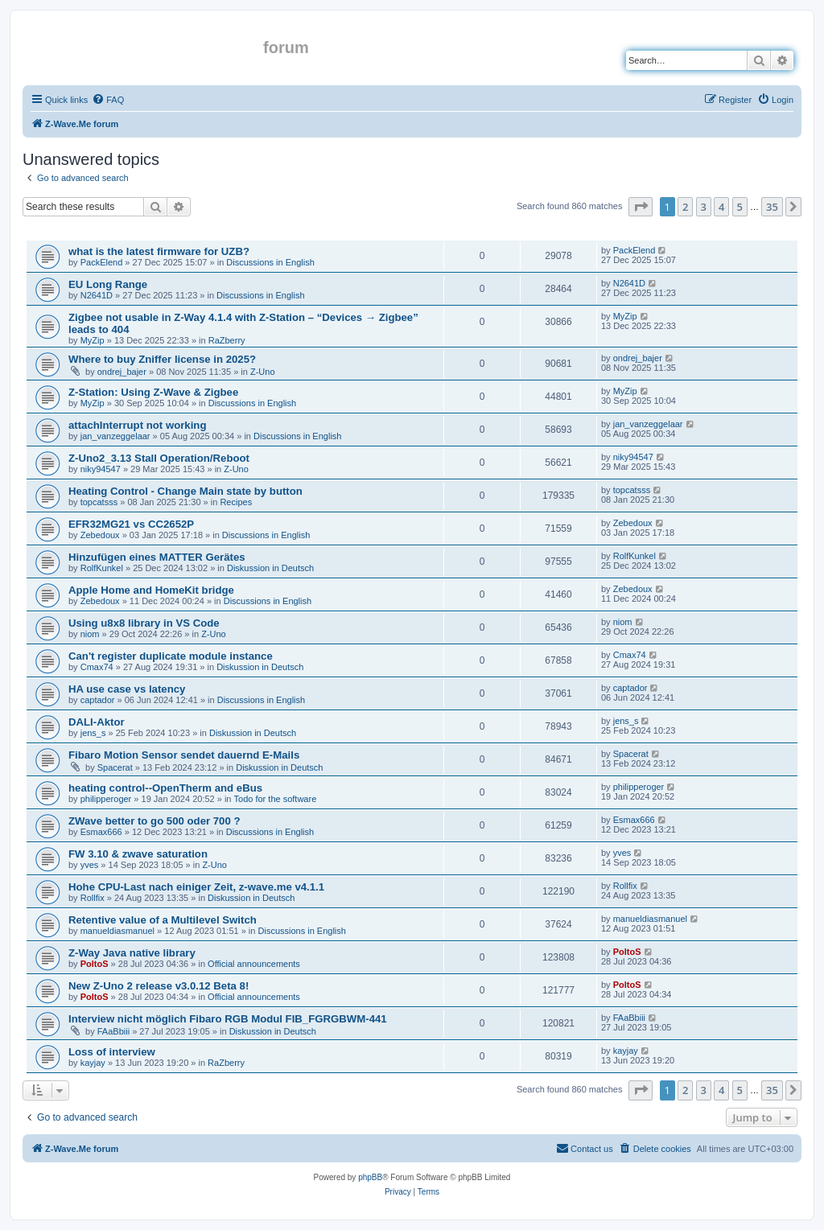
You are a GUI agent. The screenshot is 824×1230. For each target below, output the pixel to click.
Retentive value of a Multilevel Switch (162, 920)
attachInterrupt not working (137, 425)
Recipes (236, 502)
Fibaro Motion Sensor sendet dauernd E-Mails (183, 755)
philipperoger (106, 799)
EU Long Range (107, 284)
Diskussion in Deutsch (270, 568)
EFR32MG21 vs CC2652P (131, 524)
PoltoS (94, 964)
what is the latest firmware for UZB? (158, 251)
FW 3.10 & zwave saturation (138, 854)
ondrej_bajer (121, 371)
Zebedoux (100, 535)
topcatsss (98, 502)
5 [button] (740, 207)
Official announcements (254, 964)
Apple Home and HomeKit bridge (151, 590)
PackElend (101, 262)
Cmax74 (96, 667)
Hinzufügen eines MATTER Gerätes (156, 557)
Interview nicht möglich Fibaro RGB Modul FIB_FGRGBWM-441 (227, 1019)
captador (97, 700)
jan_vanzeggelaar (115, 436)
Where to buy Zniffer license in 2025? (162, 359)
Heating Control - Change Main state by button (185, 491)
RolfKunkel (101, 568)
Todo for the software (275, 799)
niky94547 (100, 469)
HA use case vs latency (126, 689)
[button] (640, 206)
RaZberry (226, 340)
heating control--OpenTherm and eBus (165, 788)
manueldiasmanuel (117, 931)
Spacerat (115, 767)
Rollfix (92, 898)
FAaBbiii (113, 1031)
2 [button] (685, 207)
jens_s (93, 733)
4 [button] (721, 207)
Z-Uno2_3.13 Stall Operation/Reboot (158, 458)
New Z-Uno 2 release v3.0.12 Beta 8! (158, 986)
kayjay (92, 1063)
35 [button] (772, 207)
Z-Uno (262, 371)
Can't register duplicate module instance (170, 656)
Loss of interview (111, 1052)
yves (89, 865)
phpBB (370, 1177)
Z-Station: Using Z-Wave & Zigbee (153, 392)
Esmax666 (101, 832)
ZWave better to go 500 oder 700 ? (154, 821)
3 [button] (704, 207)
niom (90, 634)
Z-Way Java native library (132, 953)
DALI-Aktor (96, 722)
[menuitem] (108, 99)
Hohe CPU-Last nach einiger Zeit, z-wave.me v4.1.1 (196, 887)
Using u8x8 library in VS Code (144, 623)
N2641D (96, 295)
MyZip (92, 340)
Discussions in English (270, 262)
